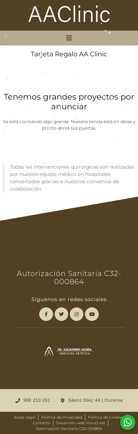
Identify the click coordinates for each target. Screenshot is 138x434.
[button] (69, 38)
